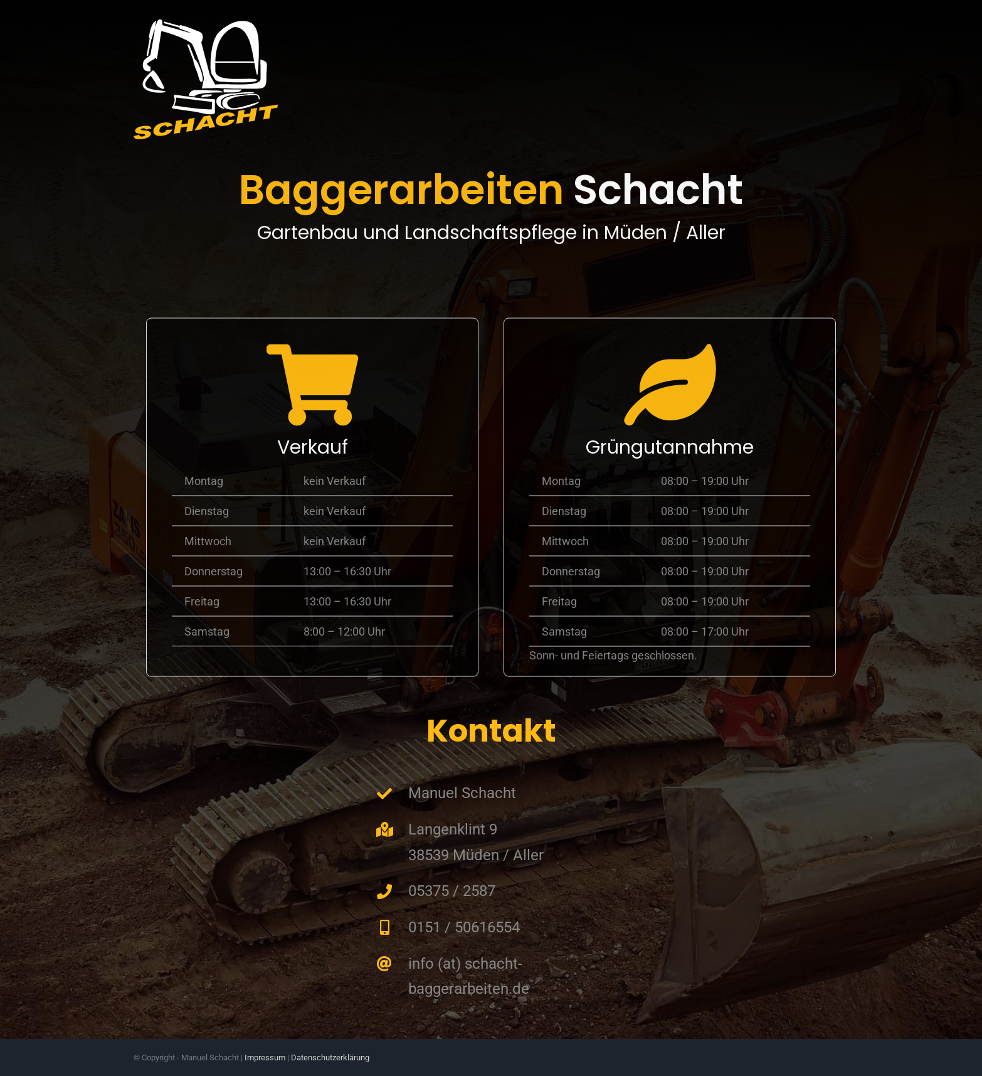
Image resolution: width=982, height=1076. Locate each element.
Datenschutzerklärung (330, 1057)
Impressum (265, 1057)
